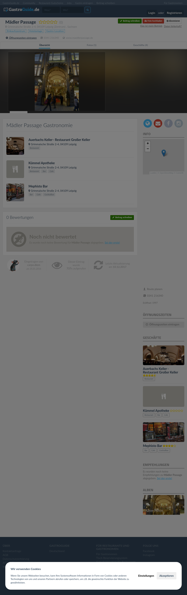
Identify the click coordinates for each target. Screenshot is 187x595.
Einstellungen (146, 575)
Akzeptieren (166, 575)
